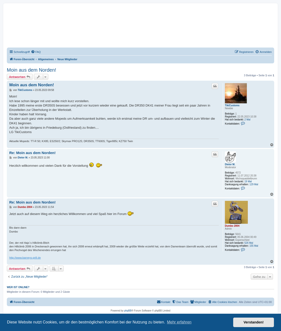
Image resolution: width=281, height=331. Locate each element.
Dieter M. (230, 164)
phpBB (127, 310)
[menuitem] (36, 52)
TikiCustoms (232, 105)
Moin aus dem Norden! (31, 70)
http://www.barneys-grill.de (25, 257)
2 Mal (247, 119)
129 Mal (254, 184)
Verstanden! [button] (254, 322)
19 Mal (248, 181)
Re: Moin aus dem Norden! (32, 153)
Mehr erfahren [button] (179, 322)
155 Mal (254, 245)
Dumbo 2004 (232, 225)
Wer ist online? (18, 287)
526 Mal (248, 243)
